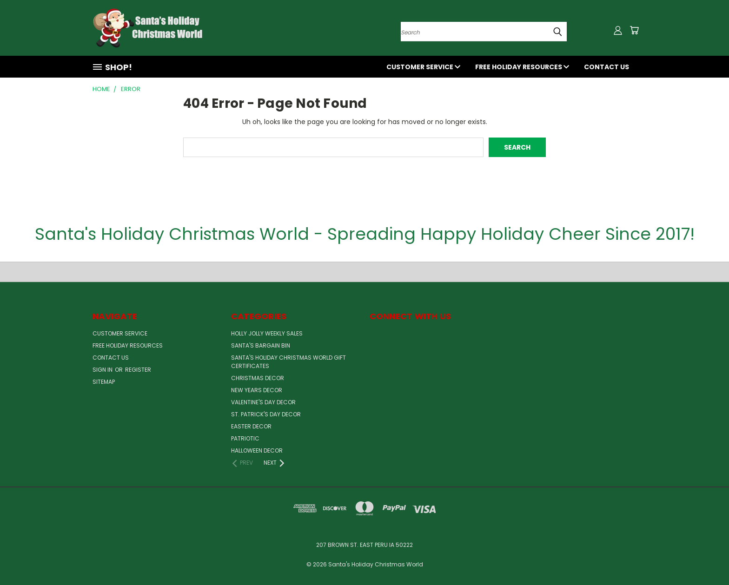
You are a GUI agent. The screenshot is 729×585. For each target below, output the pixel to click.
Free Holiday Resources (522, 67)
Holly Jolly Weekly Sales (267, 333)
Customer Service (423, 67)
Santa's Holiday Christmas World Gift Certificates (288, 362)
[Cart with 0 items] (634, 30)
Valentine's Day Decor (263, 402)
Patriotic (245, 438)
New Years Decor (256, 390)
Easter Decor (251, 426)
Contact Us (606, 67)
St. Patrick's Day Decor (266, 414)
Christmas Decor (257, 378)
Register (138, 370)
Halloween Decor (257, 450)
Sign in (103, 370)
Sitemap (104, 382)
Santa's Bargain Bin (260, 345)
